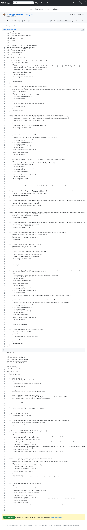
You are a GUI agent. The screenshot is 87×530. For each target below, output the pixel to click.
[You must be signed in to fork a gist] (80, 14)
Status (35, 525)
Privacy (25, 525)
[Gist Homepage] (6, 3)
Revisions (15, 21)
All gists (37, 3)
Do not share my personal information (72, 525)
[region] (43, 189)
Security (30, 525)
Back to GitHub (45, 3)
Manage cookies (57, 525)
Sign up (82, 3)
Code (5, 21)
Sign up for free (9, 517)
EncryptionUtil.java (25, 14)
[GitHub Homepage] (7, 525)
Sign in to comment (56, 517)
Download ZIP (79, 21)
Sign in (75, 3)
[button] (72, 21)
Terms (20, 525)
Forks (26, 21)
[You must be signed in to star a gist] (72, 14)
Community (41, 525)
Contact (50, 525)
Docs (46, 525)
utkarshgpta (11, 14)
